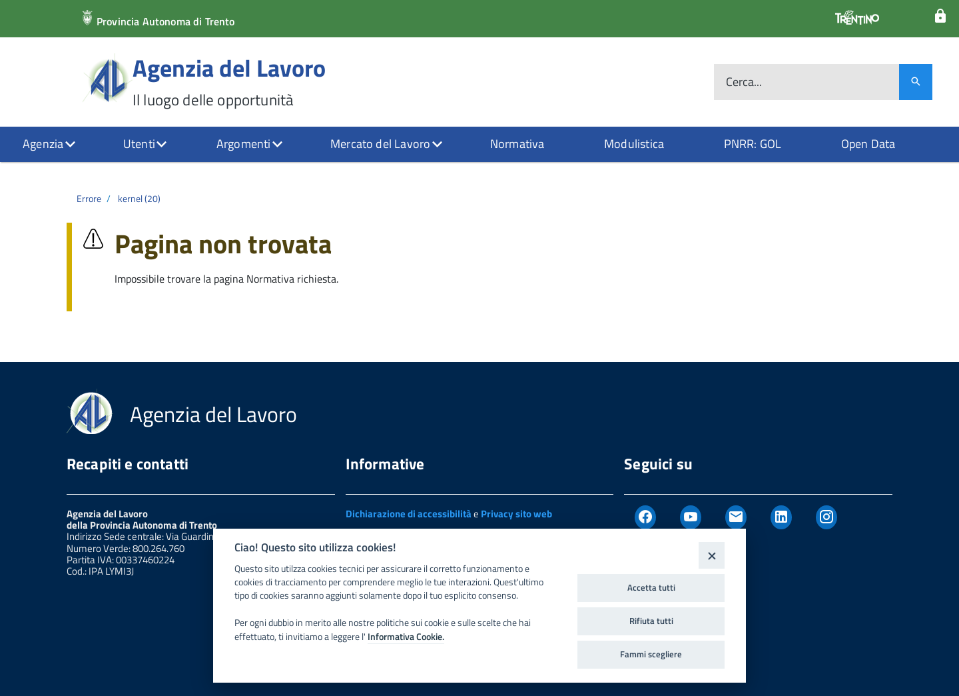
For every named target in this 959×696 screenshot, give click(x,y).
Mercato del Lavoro (380, 144)
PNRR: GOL (753, 144)
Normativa (517, 144)
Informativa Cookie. (406, 636)
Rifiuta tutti (651, 620)
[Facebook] (645, 517)
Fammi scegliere (651, 654)
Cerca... (744, 82)
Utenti (139, 144)
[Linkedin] (781, 517)
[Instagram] (826, 517)
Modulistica (634, 144)
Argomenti (243, 144)
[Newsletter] (736, 517)
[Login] (940, 16)
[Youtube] (690, 517)
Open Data (868, 144)
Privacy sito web (516, 513)
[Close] (712, 555)
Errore (89, 198)
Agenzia (43, 144)
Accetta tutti (651, 587)
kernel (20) (139, 198)
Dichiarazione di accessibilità (409, 513)
